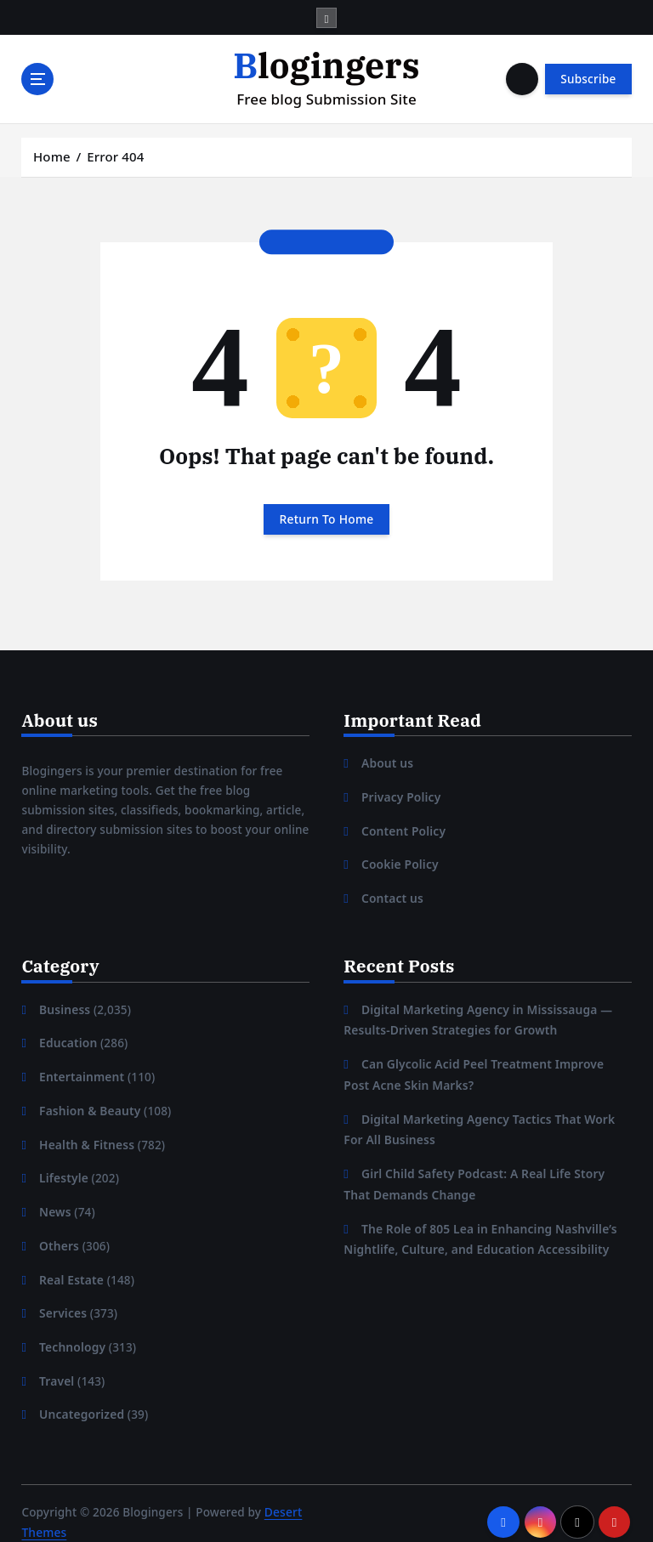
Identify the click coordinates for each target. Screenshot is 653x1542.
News (55, 1201)
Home (52, 156)
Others (58, 1234)
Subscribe (588, 79)
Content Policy (402, 828)
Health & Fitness (86, 1134)
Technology (72, 1333)
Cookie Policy (399, 860)
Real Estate (71, 1266)
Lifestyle (63, 1168)
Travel (56, 1366)
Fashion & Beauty (89, 1102)
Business (64, 1003)
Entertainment (80, 1069)
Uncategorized (80, 1398)
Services (62, 1299)
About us (386, 761)
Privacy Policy (400, 794)
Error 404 (115, 156)
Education (67, 1036)
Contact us (392, 893)
